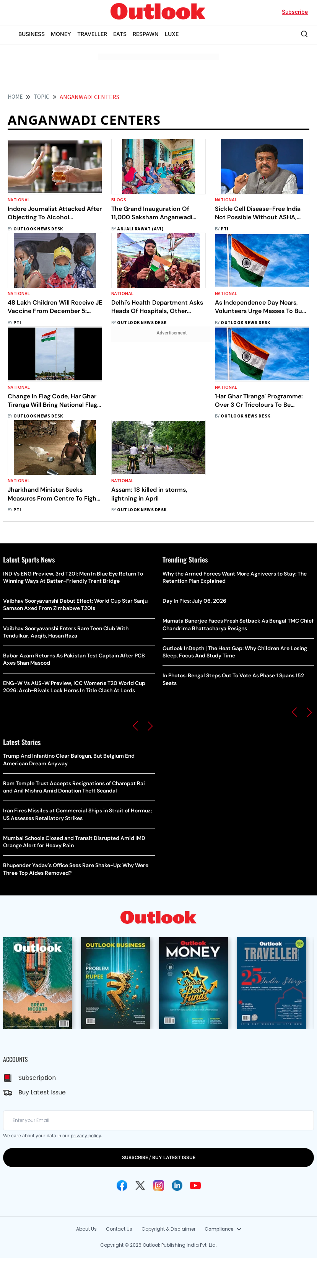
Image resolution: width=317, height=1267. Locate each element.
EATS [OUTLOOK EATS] (120, 34)
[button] (135, 726)
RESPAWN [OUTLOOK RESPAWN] (146, 34)
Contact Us (119, 1229)
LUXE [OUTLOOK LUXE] (172, 34)
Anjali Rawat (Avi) (140, 229)
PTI (224, 229)
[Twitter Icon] (140, 1185)
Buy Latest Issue (42, 1092)
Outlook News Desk (38, 229)
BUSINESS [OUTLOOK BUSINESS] (31, 34)
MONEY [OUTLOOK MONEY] (61, 34)
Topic (41, 97)
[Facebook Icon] (122, 1185)
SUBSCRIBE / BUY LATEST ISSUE (158, 1157)
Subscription (37, 1077)
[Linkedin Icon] (177, 1185)
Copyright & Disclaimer (168, 1229)
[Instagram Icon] (159, 1185)
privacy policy (86, 1135)
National (19, 200)
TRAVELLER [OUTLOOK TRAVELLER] (92, 34)
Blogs (118, 200)
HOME (15, 97)
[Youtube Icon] (195, 1185)
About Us (86, 1229)
